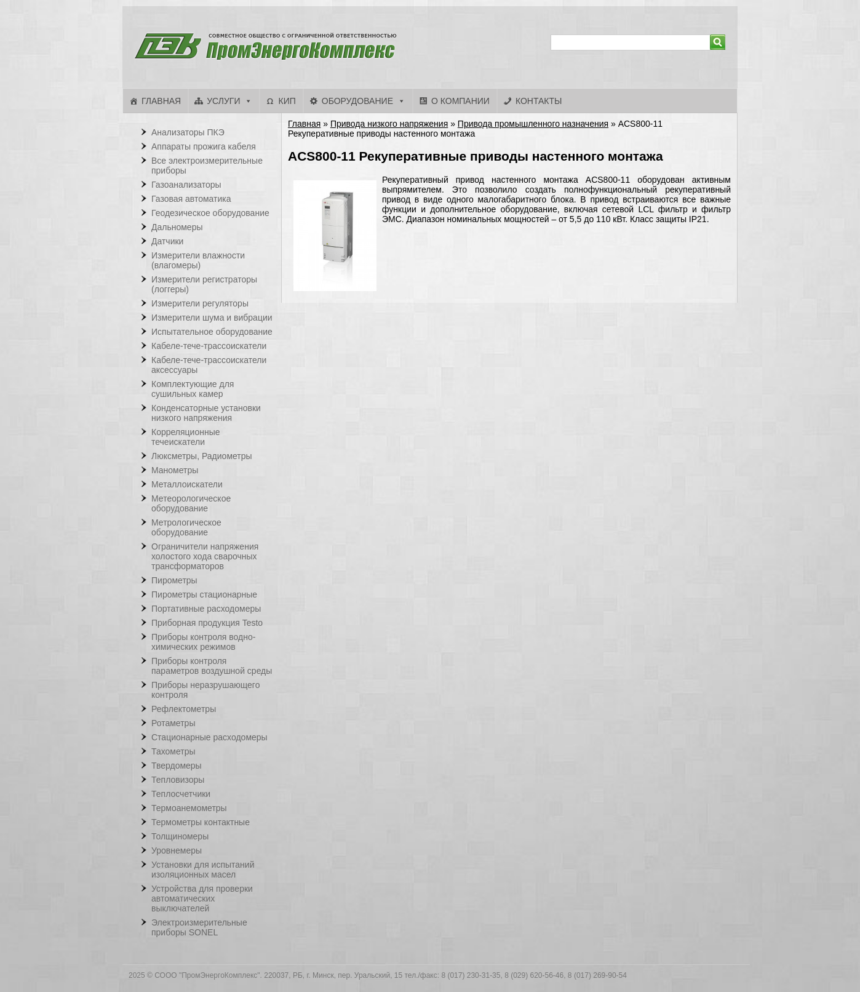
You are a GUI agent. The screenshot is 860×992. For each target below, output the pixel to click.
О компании (460, 101)
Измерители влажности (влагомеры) (198, 260)
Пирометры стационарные (204, 594)
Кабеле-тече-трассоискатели (208, 346)
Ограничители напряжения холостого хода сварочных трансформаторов (204, 556)
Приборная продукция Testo (207, 623)
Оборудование (357, 101)
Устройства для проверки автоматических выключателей (202, 898)
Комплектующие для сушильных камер (192, 389)
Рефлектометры (183, 709)
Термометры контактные (200, 822)
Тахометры (173, 751)
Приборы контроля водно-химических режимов (203, 642)
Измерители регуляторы (200, 303)
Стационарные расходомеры (209, 737)
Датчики (167, 241)
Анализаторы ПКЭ (188, 132)
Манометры (174, 470)
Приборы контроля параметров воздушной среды (211, 666)
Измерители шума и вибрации (212, 317)
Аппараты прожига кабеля (203, 146)
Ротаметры (173, 723)
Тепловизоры (177, 780)
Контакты (539, 101)
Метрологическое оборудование (186, 527)
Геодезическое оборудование (210, 213)
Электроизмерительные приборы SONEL (199, 927)
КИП (286, 101)
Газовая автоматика (191, 199)
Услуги (223, 101)
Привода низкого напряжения (389, 124)
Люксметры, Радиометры (201, 456)
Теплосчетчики (180, 794)
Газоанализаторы (186, 185)
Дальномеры (177, 227)
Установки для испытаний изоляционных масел (202, 869)
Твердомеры (176, 765)
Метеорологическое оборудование (191, 503)
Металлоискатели (187, 484)
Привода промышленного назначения (533, 124)
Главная (161, 101)
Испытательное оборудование (212, 332)
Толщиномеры (180, 836)
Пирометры (174, 580)
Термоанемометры (189, 808)
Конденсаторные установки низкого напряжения (206, 413)
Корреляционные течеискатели (185, 437)
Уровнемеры (176, 850)
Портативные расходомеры (206, 609)
